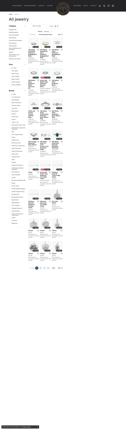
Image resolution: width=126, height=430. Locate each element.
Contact (93, 5)
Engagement (17, 5)
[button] (100, 6)
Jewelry (41, 5)
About (85, 5)
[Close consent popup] (37, 426)
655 (81, 354)
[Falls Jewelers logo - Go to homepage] (63, 8)
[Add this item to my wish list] (55, 67)
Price (11, 64)
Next (113, 34)
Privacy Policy (26, 427)
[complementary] (121, 425)
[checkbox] (12, 68)
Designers (77, 5)
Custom (50, 5)
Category (12, 26)
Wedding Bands (30, 5)
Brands (11, 90)
